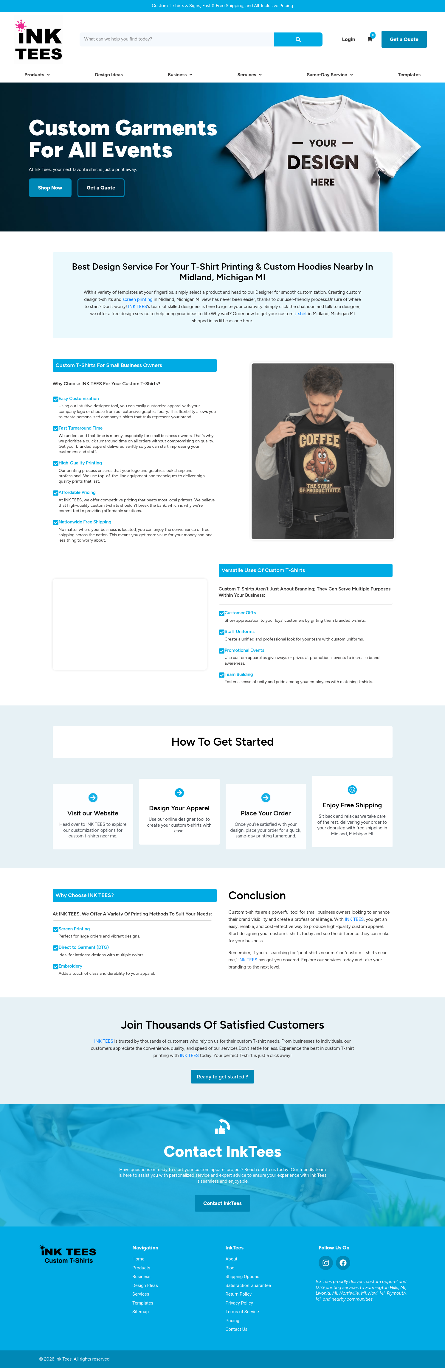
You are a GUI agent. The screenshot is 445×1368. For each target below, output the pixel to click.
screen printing (138, 299)
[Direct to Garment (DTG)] (56, 948)
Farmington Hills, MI (385, 1287)
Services (249, 74)
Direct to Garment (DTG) (84, 947)
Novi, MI (376, 1293)
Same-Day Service (330, 74)
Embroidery (71, 966)
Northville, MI (352, 1293)
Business (180, 74)
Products (37, 74)
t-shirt (300, 313)
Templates (409, 74)
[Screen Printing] (56, 929)
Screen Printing (74, 929)
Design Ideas (109, 74)
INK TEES (137, 306)
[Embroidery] (56, 967)
